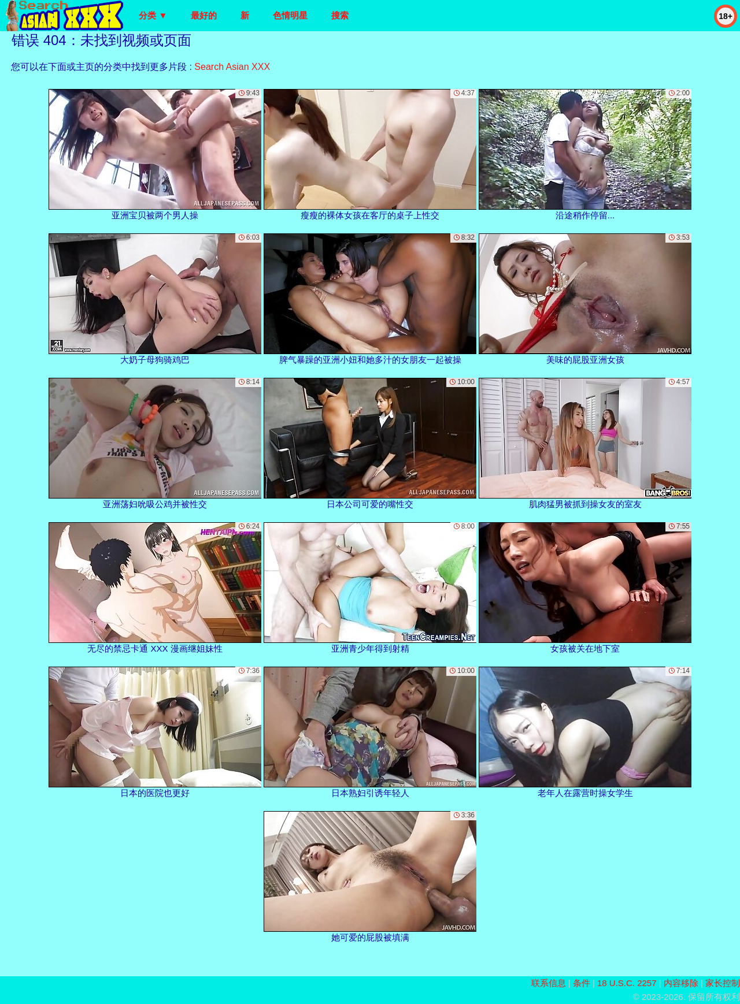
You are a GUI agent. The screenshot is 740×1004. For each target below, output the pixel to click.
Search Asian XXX (232, 67)
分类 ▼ (153, 15)
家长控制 (722, 983)
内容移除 (681, 983)
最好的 (204, 15)
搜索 (340, 15)
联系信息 (548, 983)
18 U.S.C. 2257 (627, 983)
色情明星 (290, 15)
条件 (581, 983)
